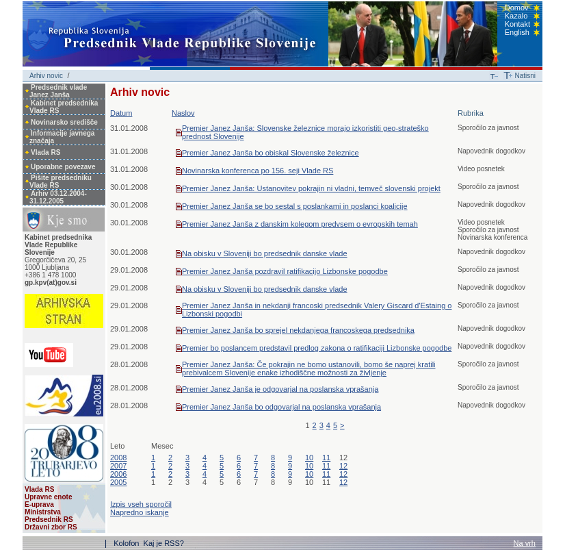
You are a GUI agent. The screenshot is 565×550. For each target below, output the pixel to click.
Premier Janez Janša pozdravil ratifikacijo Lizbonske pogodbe (285, 271)
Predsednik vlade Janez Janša (58, 91)
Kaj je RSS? (164, 543)
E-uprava (39, 504)
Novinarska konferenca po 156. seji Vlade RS (257, 170)
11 (326, 457)
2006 (118, 474)
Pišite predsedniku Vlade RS (60, 181)
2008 (118, 457)
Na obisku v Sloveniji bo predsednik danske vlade (264, 253)
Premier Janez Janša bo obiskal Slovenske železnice (270, 153)
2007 (118, 466)
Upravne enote (48, 497)
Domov (517, 7)
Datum (121, 113)
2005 (118, 482)
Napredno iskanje (139, 512)
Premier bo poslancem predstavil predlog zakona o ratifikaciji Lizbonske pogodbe (316, 348)
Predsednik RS (49, 519)
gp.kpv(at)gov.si (51, 282)
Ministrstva (43, 512)
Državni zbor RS (51, 527)
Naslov (183, 113)
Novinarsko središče (64, 122)
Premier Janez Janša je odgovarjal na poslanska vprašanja (280, 389)
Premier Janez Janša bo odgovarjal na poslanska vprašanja (281, 407)
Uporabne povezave (63, 167)
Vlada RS (45, 152)
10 (309, 457)
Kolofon (127, 543)
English (517, 32)
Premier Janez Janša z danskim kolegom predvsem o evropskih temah (300, 224)
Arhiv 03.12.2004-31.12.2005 (58, 197)
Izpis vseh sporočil (141, 504)
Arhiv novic (46, 75)
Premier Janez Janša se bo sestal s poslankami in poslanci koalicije (295, 206)
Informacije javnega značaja (61, 137)
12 (343, 466)
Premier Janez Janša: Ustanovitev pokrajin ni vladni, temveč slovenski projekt (311, 188)
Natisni (525, 75)
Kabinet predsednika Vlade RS (63, 106)
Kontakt (517, 24)
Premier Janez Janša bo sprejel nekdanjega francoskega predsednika (298, 330)
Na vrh (525, 543)
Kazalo (516, 16)
